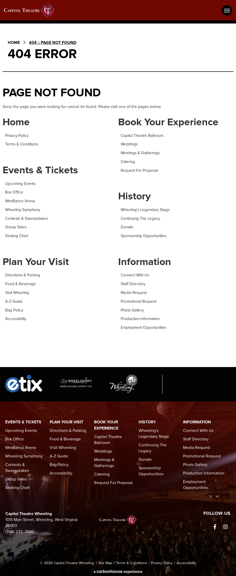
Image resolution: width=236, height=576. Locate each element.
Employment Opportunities (144, 326)
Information (145, 261)
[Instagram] (225, 525)
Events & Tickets (41, 171)
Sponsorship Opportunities (144, 235)
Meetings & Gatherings (141, 153)
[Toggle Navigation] (227, 10)
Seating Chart (17, 235)
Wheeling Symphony (23, 209)
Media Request (134, 292)
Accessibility (16, 317)
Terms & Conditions (22, 144)
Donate (127, 227)
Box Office (14, 192)
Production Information (141, 317)
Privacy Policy (17, 136)
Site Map (105, 561)
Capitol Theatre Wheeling (32, 10)
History (134, 196)
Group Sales (15, 227)
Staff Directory (133, 283)
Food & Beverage (20, 283)
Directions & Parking (23, 274)
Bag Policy (14, 309)
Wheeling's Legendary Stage (146, 209)
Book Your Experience (169, 123)
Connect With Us (136, 274)
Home (14, 43)
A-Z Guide (14, 300)
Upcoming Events (20, 184)
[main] (118, 197)
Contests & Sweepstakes (27, 218)
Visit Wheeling (17, 292)
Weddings (129, 144)
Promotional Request (139, 300)
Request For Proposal (139, 170)
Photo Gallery (132, 309)
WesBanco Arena (20, 201)
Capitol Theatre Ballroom (142, 136)
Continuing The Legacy (141, 218)
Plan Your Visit (36, 261)
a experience (118, 569)
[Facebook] (215, 525)
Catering (128, 162)
